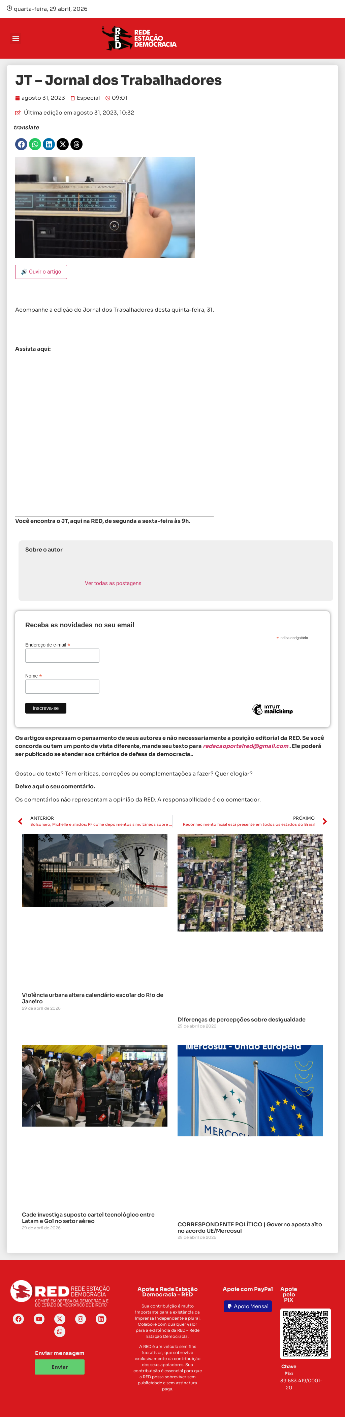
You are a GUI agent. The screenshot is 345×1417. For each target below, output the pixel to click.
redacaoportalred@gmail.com (245, 746)
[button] (15, 38)
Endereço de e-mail (47, 645)
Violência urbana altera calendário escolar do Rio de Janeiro (92, 998)
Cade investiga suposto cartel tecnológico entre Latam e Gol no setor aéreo (88, 1218)
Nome (33, 676)
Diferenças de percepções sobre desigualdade (242, 1019)
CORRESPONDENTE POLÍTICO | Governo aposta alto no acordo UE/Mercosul (250, 1227)
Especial (88, 97)
